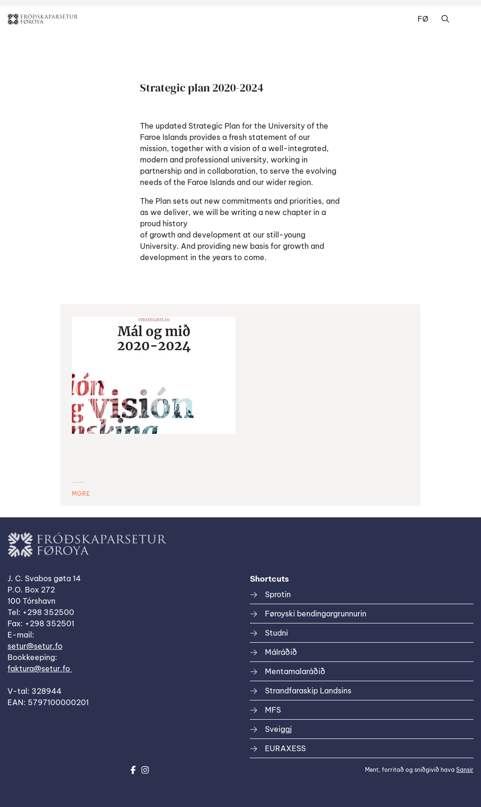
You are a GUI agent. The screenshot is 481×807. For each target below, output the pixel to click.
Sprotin (278, 594)
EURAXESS (285, 748)
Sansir (464, 769)
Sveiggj (278, 729)
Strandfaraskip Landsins (308, 690)
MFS (273, 710)
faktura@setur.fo (40, 668)
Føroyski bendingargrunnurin (315, 613)
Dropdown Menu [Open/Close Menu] (464, 19)
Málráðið (281, 652)
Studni (276, 633)
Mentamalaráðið (295, 671)
